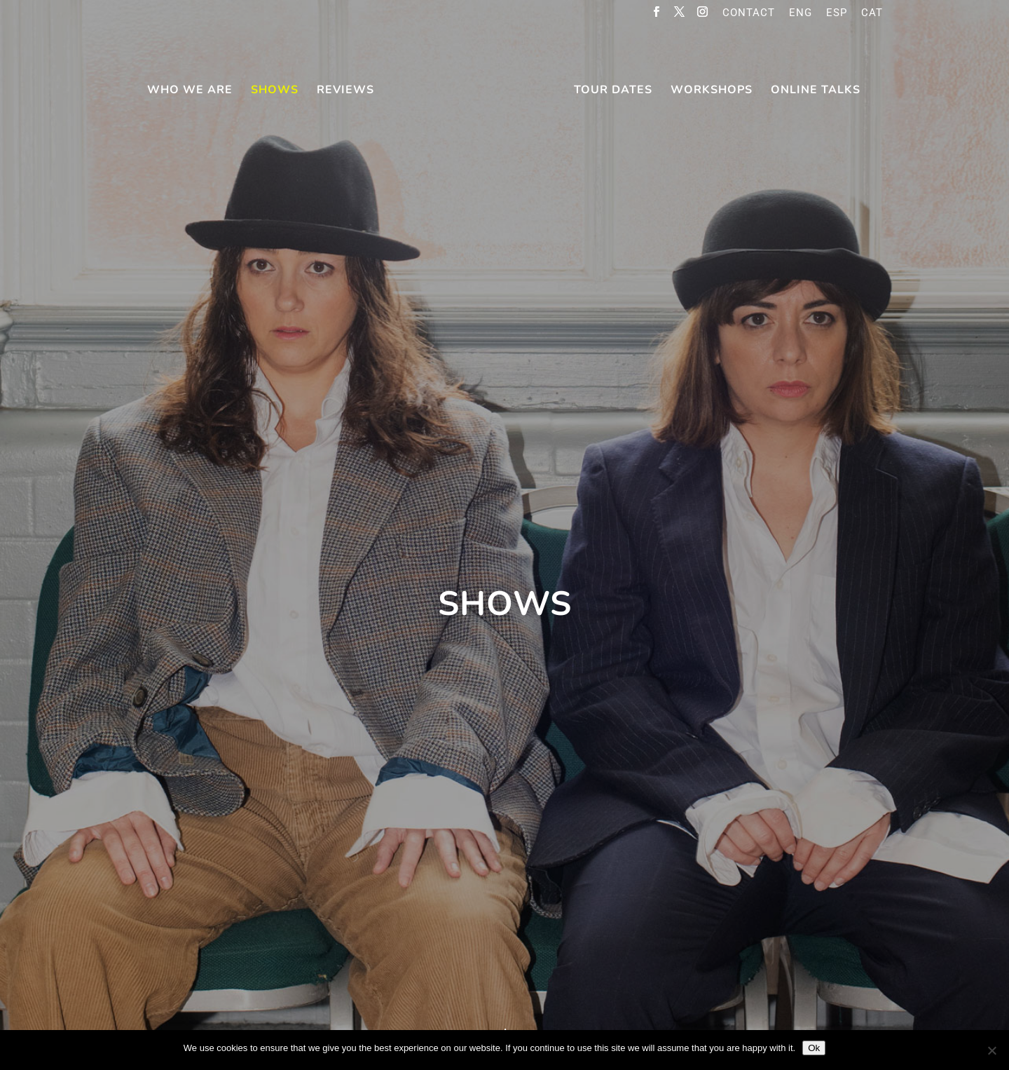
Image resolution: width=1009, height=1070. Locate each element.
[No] (991, 1050)
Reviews (345, 91)
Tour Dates (613, 91)
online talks (815, 91)
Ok (814, 1048)
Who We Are (190, 91)
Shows (274, 91)
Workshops (712, 91)
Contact (748, 13)
